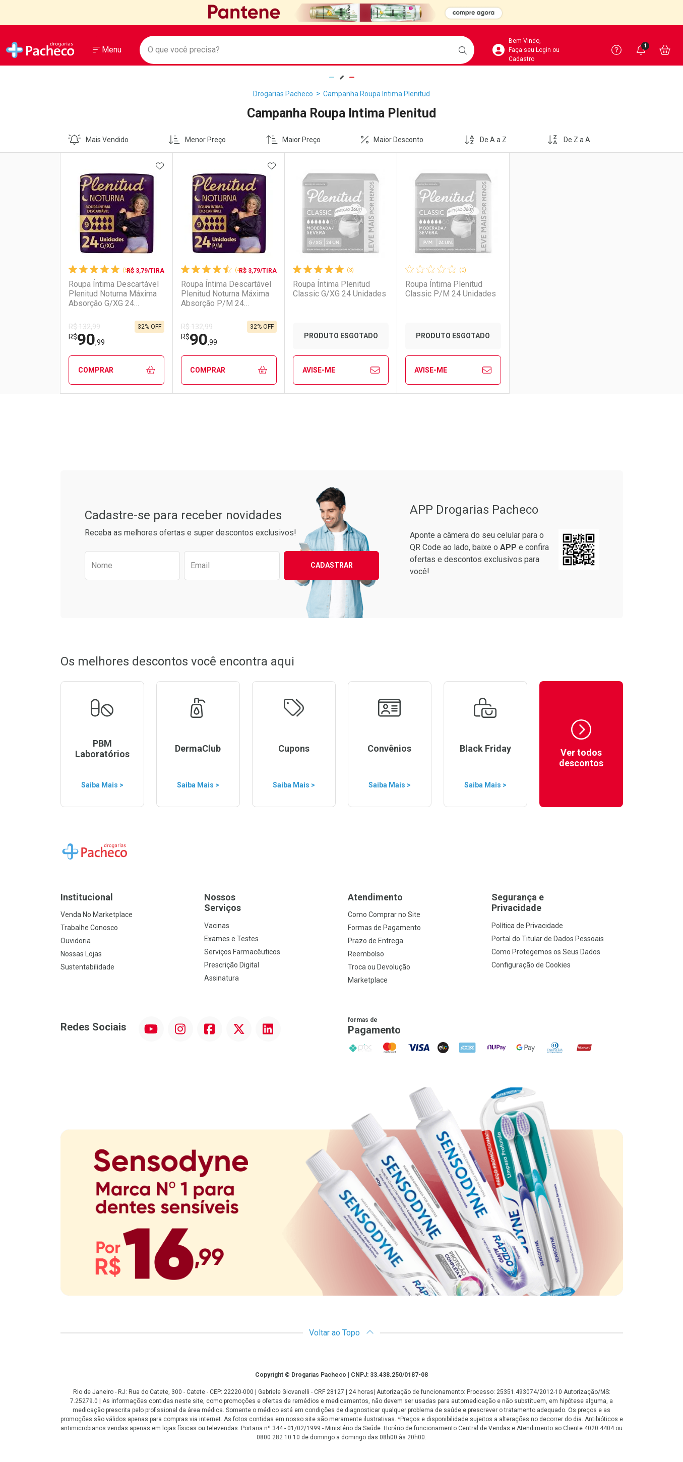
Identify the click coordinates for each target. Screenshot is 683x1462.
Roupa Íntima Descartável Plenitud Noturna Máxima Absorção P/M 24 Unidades (226, 294)
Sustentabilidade (87, 967)
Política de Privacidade (527, 926)
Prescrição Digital (231, 965)
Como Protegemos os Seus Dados (545, 952)
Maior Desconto (392, 140)
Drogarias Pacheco (283, 94)
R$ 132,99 (84, 327)
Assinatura (221, 978)
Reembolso (366, 954)
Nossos (270, 902)
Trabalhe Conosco (89, 928)
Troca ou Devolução (379, 967)
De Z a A (568, 140)
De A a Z (485, 140)
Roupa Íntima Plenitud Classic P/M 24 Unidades (450, 288)
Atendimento (375, 897)
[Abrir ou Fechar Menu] (107, 50)
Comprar (116, 370)
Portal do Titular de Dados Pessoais (547, 939)
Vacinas (216, 926)
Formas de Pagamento (384, 928)
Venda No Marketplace (96, 914)
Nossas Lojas (81, 954)
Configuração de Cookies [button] (531, 965)
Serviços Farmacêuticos (242, 952)
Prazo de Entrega (375, 941)
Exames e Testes (231, 939)
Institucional (86, 897)
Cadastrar (332, 565)
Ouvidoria (75, 941)
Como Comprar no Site (384, 914)
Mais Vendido (98, 140)
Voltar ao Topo (341, 1332)
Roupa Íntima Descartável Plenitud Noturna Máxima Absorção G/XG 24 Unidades (114, 294)
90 (87, 339)
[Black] (341, 12)
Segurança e (557, 902)
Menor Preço (197, 140)
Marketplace (368, 980)
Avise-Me (341, 370)
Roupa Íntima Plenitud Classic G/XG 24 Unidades (339, 288)
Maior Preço (293, 140)
